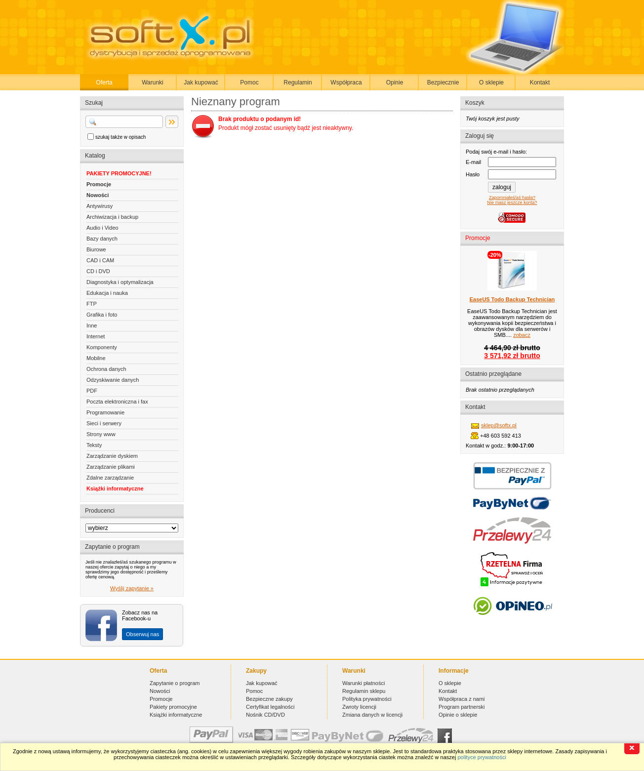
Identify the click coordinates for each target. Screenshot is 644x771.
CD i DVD (98, 271)
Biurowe (96, 249)
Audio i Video (102, 228)
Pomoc (249, 82)
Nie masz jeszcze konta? (512, 202)
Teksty (94, 445)
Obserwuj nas (142, 634)
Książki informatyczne (115, 488)
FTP (91, 304)
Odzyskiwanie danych (112, 380)
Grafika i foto (101, 315)
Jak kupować (201, 82)
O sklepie (491, 82)
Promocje (98, 184)
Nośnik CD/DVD (265, 715)
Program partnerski (462, 707)
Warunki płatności (363, 683)
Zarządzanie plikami (110, 467)
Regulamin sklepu (363, 691)
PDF (91, 391)
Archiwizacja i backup (112, 217)
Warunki (152, 82)
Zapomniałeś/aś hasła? (512, 197)
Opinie (394, 82)
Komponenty (101, 347)
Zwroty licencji (359, 707)
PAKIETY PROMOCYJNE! (119, 173)
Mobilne (96, 358)
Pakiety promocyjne (173, 707)
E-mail (473, 162)
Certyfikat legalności (270, 707)
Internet (95, 336)
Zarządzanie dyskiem (112, 456)
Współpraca (346, 82)
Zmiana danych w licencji (372, 715)
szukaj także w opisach (120, 137)
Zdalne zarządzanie (110, 478)
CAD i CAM (100, 260)
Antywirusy (99, 206)
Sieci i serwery (103, 423)
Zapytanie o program (175, 683)
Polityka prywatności (367, 699)
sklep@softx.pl (499, 425)
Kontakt (540, 82)
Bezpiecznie (443, 82)
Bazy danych (102, 239)
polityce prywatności (481, 757)
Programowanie (105, 412)
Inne (91, 325)
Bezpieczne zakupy (269, 699)
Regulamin (297, 82)
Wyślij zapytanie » (132, 588)
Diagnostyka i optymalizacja (120, 282)
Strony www (101, 434)
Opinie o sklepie (458, 715)
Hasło (473, 174)
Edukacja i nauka (107, 293)
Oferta (104, 82)
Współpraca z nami (462, 699)
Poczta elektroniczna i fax (117, 402)
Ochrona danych (106, 369)
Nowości (97, 195)
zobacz (521, 335)
